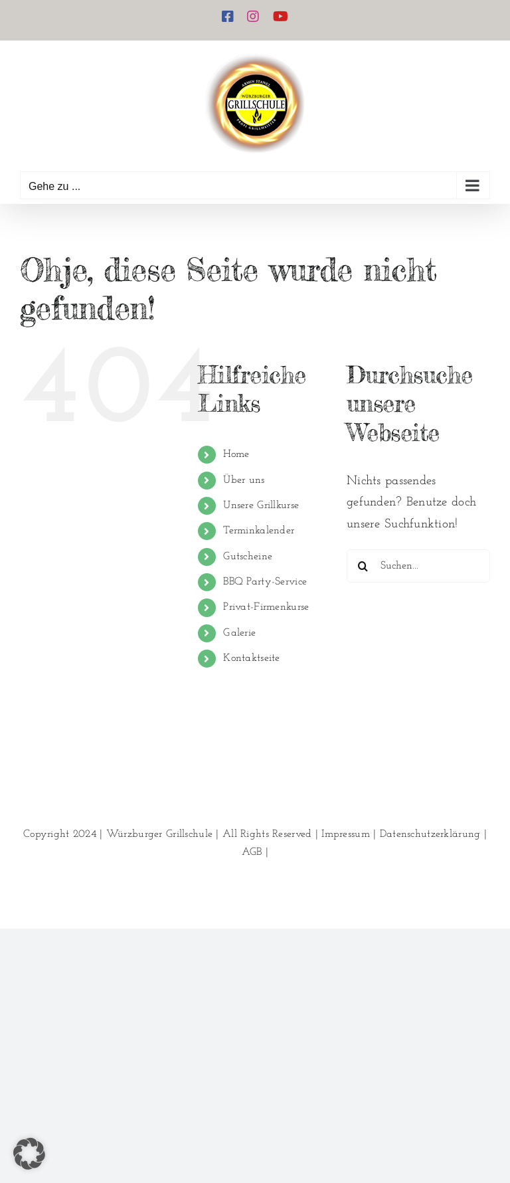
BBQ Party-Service (265, 582)
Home (236, 454)
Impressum (345, 834)
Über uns (243, 480)
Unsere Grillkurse (261, 505)
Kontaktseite (251, 658)
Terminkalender (258, 530)
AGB (252, 852)
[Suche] (363, 566)
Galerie (239, 633)
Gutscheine (247, 556)
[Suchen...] (418, 566)
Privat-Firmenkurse (266, 607)
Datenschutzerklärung (430, 834)
